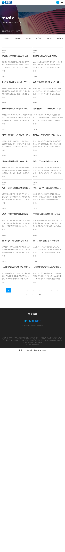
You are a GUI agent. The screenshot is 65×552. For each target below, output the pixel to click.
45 (32, 294)
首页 (12, 31)
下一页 (39, 294)
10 (25, 294)
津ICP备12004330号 (32, 344)
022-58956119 (32, 321)
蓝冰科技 (29, 350)
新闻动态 (19, 31)
